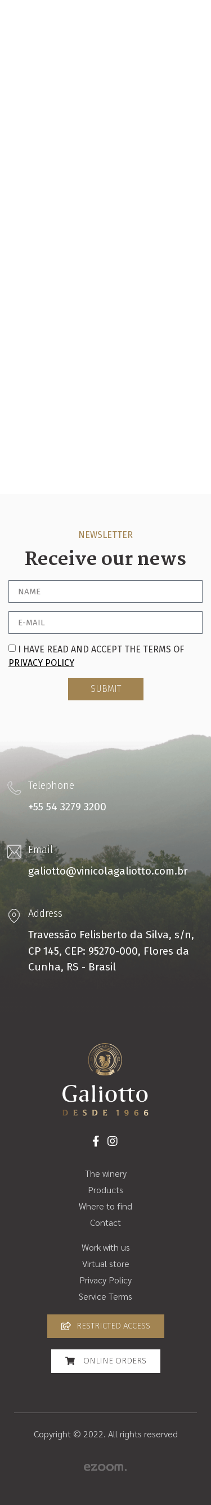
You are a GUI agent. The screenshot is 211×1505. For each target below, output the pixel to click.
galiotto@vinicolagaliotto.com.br (108, 870)
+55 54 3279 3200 (67, 806)
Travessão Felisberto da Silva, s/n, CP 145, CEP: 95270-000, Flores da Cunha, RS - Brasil (111, 950)
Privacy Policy (41, 662)
